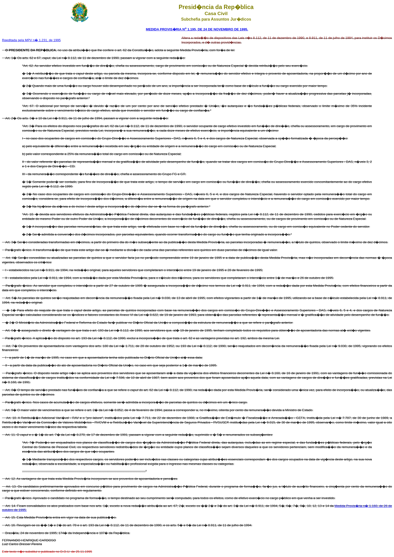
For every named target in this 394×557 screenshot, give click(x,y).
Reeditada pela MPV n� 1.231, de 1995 (31, 40)
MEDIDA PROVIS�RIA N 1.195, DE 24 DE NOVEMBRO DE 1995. (197, 29)
